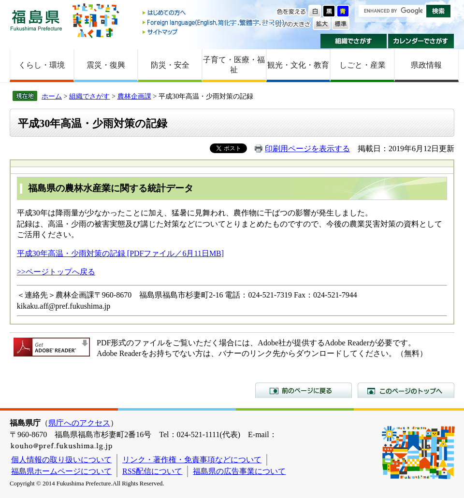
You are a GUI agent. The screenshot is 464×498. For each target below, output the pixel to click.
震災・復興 (106, 65)
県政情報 (426, 65)
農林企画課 (134, 96)
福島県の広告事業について (239, 471)
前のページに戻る (303, 390)
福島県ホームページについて (61, 471)
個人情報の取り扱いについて (61, 459)
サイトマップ (214, 31)
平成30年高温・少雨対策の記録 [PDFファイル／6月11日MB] (120, 253)
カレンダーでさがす (421, 41)
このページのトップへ (406, 390)
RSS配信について (152, 471)
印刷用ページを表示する (307, 148)
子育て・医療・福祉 (234, 65)
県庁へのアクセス (79, 423)
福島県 (36, 20)
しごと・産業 (362, 65)
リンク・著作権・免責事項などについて (191, 459)
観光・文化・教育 (298, 65)
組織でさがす (353, 41)
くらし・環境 (41, 65)
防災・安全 (170, 65)
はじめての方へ (214, 13)
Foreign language (214, 22)
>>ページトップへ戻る (56, 272)
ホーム (52, 96)
